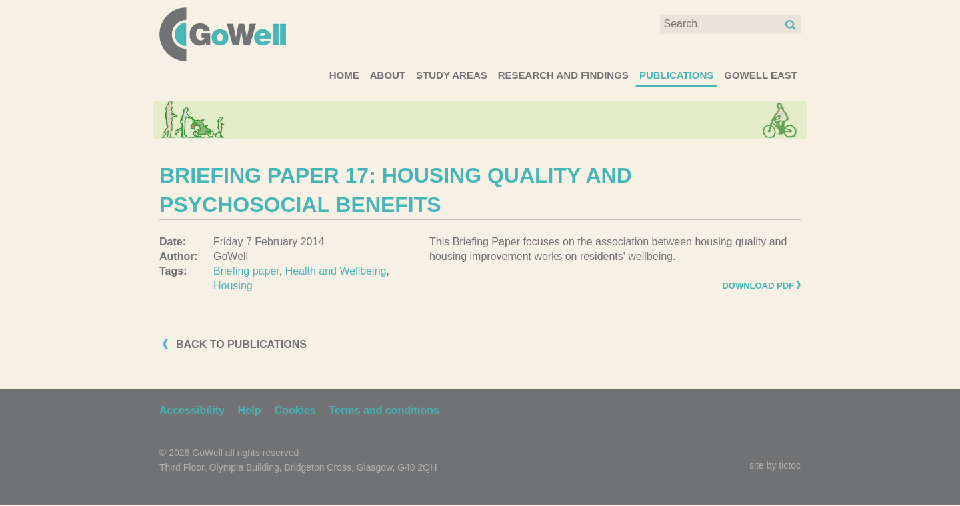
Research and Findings (563, 75)
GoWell (222, 34)
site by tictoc (775, 465)
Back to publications (241, 344)
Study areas (451, 75)
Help (249, 410)
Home (344, 75)
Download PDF (758, 286)
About (387, 75)
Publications (676, 75)
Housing (233, 285)
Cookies (295, 410)
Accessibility (192, 410)
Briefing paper (246, 271)
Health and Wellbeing (336, 271)
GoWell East (760, 75)
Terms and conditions (384, 410)
